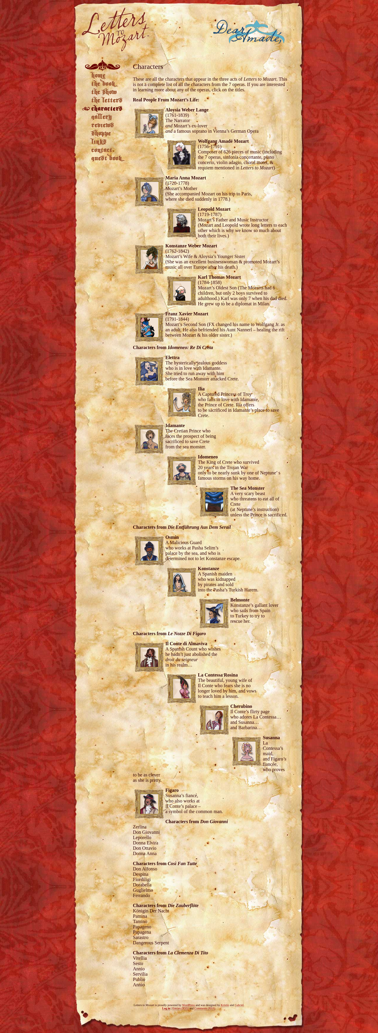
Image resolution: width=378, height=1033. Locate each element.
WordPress (188, 1005)
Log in (166, 1008)
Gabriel (239, 1005)
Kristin (225, 1005)
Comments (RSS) (204, 1008)
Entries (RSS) (180, 1008)
